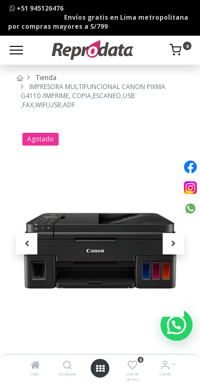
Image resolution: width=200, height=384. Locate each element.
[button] (26, 243)
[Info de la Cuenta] (165, 366)
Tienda (46, 77)
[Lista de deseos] (132, 366)
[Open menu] (100, 368)
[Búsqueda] (67, 366)
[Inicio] (35, 366)
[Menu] (16, 50)
